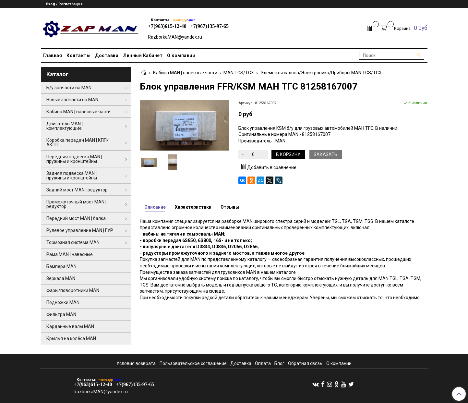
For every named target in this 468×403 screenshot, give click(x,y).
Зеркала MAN (60, 278)
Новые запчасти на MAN (72, 99)
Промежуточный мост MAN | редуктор (76, 204)
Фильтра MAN (61, 314)
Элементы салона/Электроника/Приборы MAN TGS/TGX (321, 72)
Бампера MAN (61, 266)
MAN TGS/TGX (238, 72)
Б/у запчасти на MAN (68, 87)
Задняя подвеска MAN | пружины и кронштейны (71, 175)
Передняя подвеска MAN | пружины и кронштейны (74, 159)
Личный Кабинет (142, 55)
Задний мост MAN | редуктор (77, 189)
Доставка (106, 55)
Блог (279, 363)
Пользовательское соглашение (193, 363)
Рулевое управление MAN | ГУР (79, 230)
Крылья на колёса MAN (71, 338)
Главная (52, 55)
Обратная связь (305, 363)
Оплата (263, 363)
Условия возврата (136, 363)
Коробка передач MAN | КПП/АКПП (77, 142)
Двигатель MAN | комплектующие (64, 126)
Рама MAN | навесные (69, 254)
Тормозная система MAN (73, 242)
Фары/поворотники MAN (72, 290)
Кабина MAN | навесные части (185, 72)
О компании (181, 55)
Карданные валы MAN (70, 326)
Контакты (78, 55)
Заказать (325, 154)
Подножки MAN (62, 302)
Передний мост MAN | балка (76, 218)
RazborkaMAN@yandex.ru (175, 37)
